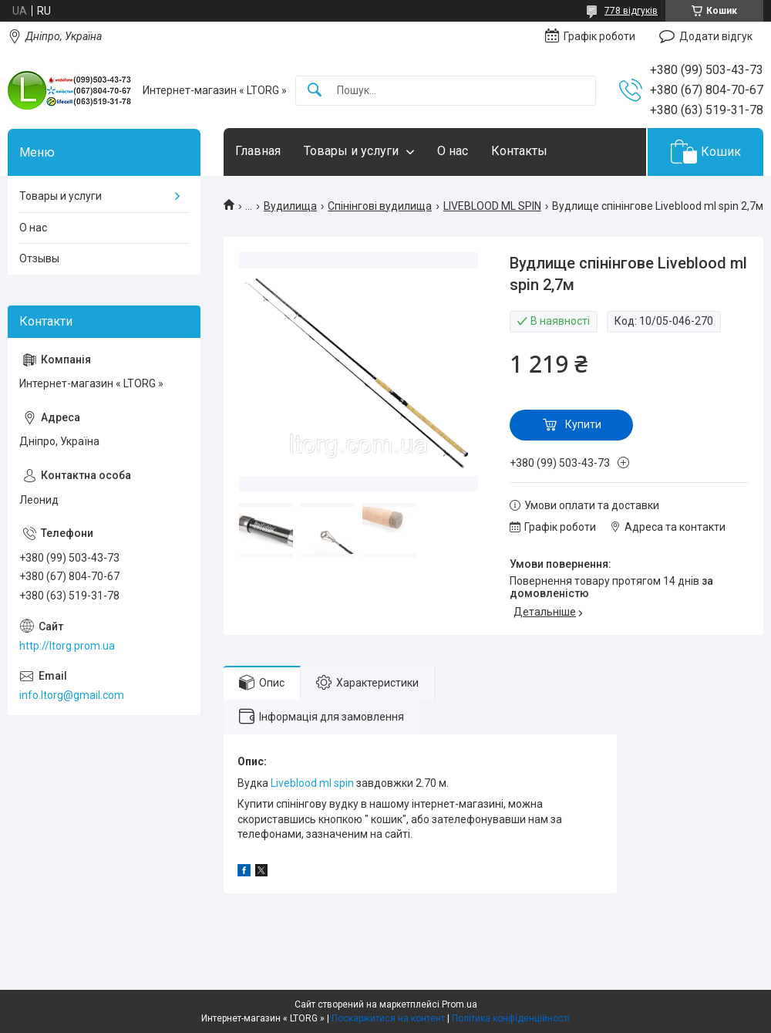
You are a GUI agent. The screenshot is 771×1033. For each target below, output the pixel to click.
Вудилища (290, 206)
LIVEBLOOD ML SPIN (492, 206)
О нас (452, 150)
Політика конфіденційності (511, 1018)
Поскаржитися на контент (388, 1018)
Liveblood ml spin (312, 783)
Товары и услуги (351, 150)
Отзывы (39, 258)
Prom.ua (459, 1004)
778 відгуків (631, 10)
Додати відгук (715, 36)
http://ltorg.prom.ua (67, 646)
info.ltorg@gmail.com (71, 695)
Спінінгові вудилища (380, 206)
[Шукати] (314, 91)
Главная (258, 150)
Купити (583, 424)
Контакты (519, 150)
